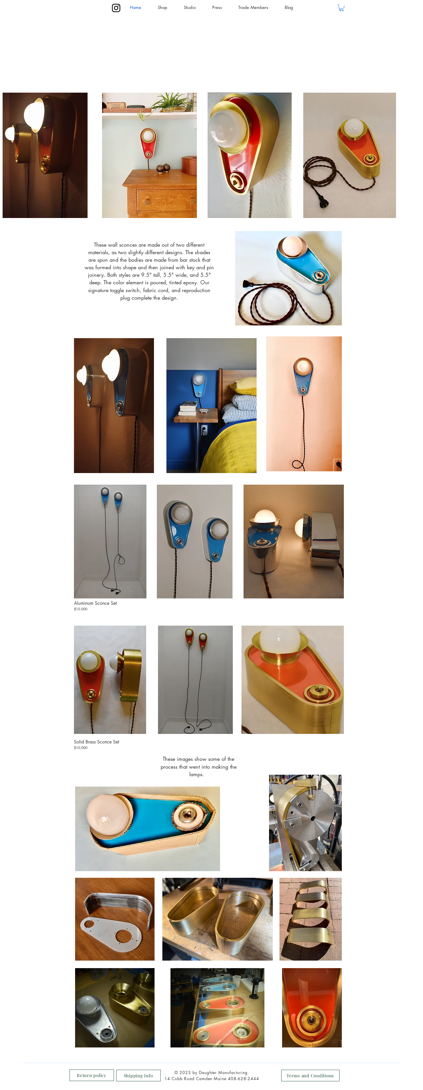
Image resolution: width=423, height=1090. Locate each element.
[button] (341, 7)
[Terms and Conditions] (310, 1075)
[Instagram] (116, 8)
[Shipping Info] (138, 1075)
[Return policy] (92, 1075)
